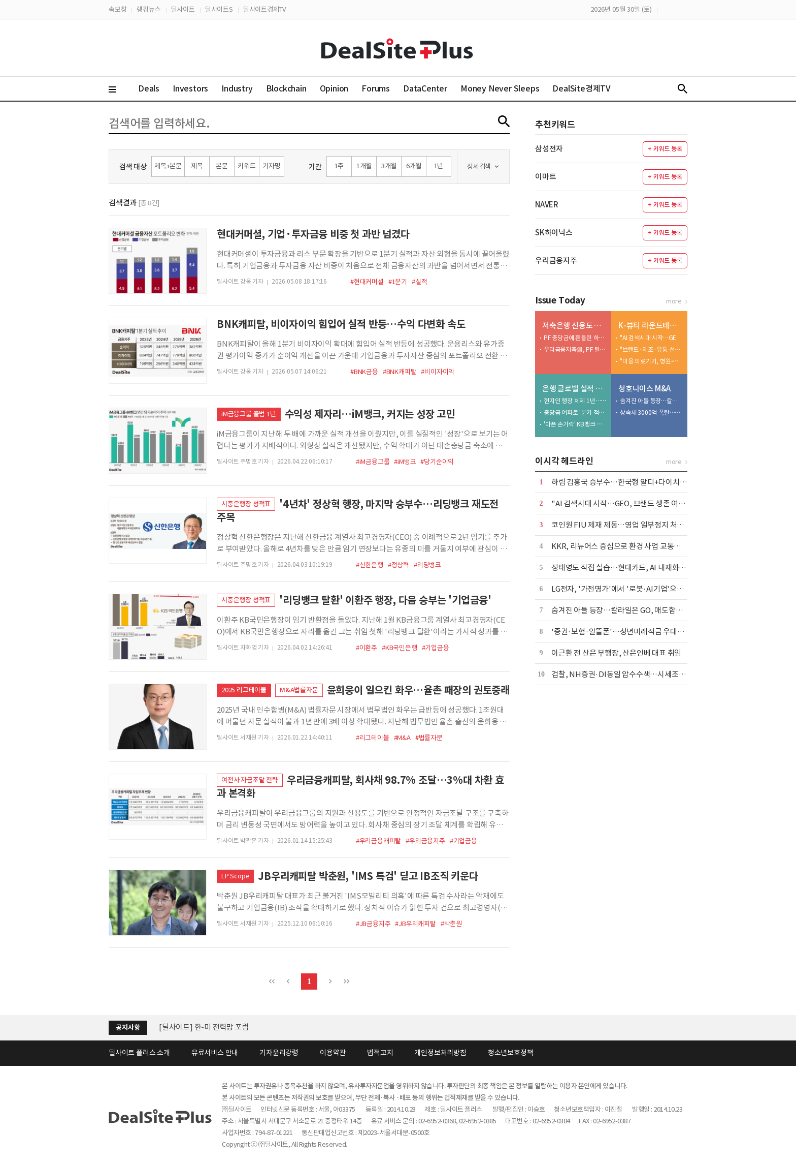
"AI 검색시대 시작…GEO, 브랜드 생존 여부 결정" (651, 337)
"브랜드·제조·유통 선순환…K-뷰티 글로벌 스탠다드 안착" (651, 349)
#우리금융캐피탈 (378, 841)
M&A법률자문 (299, 690)
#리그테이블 (372, 737)
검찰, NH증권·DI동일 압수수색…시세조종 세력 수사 (633, 674)
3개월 (388, 166)
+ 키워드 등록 (665, 148)
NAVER (546, 204)
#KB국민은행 (399, 647)
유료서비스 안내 (214, 1052)
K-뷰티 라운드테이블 (650, 325)
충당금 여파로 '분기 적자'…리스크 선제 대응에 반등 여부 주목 (575, 412)
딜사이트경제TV (264, 9)
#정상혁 (398, 565)
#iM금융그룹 (373, 461)
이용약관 (333, 1052)
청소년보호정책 (511, 1052)
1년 (439, 166)
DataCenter (425, 88)
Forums (375, 88)
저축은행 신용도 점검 (574, 325)
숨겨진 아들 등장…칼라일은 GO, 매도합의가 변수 (651, 400)
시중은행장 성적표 (246, 504)
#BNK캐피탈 (400, 371)
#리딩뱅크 (427, 565)
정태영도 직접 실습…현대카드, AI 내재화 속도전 (626, 567)
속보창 (117, 9)
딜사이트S (219, 9)
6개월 (413, 166)
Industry (236, 88)
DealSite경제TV (587, 88)
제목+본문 (168, 166)
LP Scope (235, 876)
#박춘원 (451, 923)
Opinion (334, 88)
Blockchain (286, 88)
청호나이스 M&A (644, 388)
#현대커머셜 (367, 282)
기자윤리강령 (278, 1052)
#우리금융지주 (425, 841)
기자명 (271, 166)
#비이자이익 (437, 371)
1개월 (364, 166)
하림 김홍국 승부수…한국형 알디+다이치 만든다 (626, 482)
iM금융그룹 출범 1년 (248, 414)
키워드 (246, 166)
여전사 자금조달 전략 (249, 780)
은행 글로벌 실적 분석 (574, 388)
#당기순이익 (437, 461)
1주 (339, 166)
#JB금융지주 (373, 923)
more (674, 301)
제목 (197, 166)
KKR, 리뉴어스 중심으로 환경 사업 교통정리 (619, 546)
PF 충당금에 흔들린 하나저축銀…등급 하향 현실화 (575, 337)
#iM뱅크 (405, 461)
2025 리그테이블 (244, 690)
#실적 (419, 282)
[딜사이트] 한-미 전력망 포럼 (204, 1027)
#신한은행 (369, 565)
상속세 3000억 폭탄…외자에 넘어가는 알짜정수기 (651, 412)
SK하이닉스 (554, 232)
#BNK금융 (364, 371)
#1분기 (397, 282)
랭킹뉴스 (148, 9)
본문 (222, 166)
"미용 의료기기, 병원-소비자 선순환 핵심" (651, 361)
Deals (148, 88)
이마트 (545, 176)
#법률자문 (429, 737)
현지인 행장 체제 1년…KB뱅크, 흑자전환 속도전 (575, 400)
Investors (190, 88)
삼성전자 (549, 149)
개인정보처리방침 (440, 1052)
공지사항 (128, 1027)
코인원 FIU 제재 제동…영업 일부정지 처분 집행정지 (632, 525)
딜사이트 (183, 9)
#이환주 (366, 647)
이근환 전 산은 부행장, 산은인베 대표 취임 (616, 653)
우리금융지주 (556, 260)
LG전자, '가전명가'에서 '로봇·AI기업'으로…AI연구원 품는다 (646, 589)
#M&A (402, 737)
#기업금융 (435, 647)
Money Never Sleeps (499, 88)
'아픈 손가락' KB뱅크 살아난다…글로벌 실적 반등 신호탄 (575, 424)
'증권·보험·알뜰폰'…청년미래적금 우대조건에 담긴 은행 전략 (647, 631)
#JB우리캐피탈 (415, 923)
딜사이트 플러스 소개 (139, 1052)
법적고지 (380, 1052)
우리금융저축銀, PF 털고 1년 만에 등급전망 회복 (575, 349)
